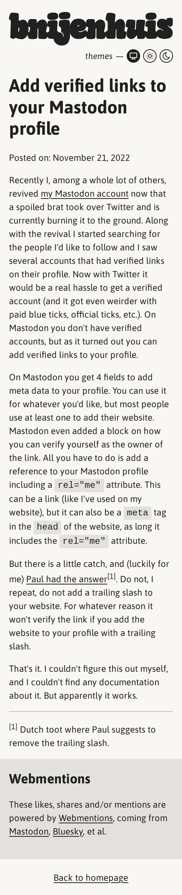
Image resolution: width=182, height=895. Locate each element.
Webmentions (86, 816)
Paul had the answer (66, 578)
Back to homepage (90, 876)
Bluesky (68, 830)
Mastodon (29, 830)
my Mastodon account (85, 193)
